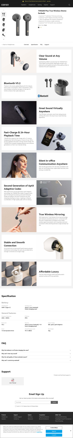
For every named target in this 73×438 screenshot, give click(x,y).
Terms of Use (26, 406)
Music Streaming (59, 421)
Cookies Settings (54, 427)
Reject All (54, 431)
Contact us (16, 419)
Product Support (18, 417)
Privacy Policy (35, 406)
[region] (36, 431)
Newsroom (30, 419)
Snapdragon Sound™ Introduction (63, 419)
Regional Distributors (44, 417)
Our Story (30, 417)
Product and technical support (62, 375)
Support (52, 4)
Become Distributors (44, 419)
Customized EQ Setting (61, 417)
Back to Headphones (8, 44)
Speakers (4, 419)
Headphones (5, 417)
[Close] (70, 430)
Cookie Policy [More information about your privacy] (39, 432)
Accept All (54, 435)
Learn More (49, 1)
